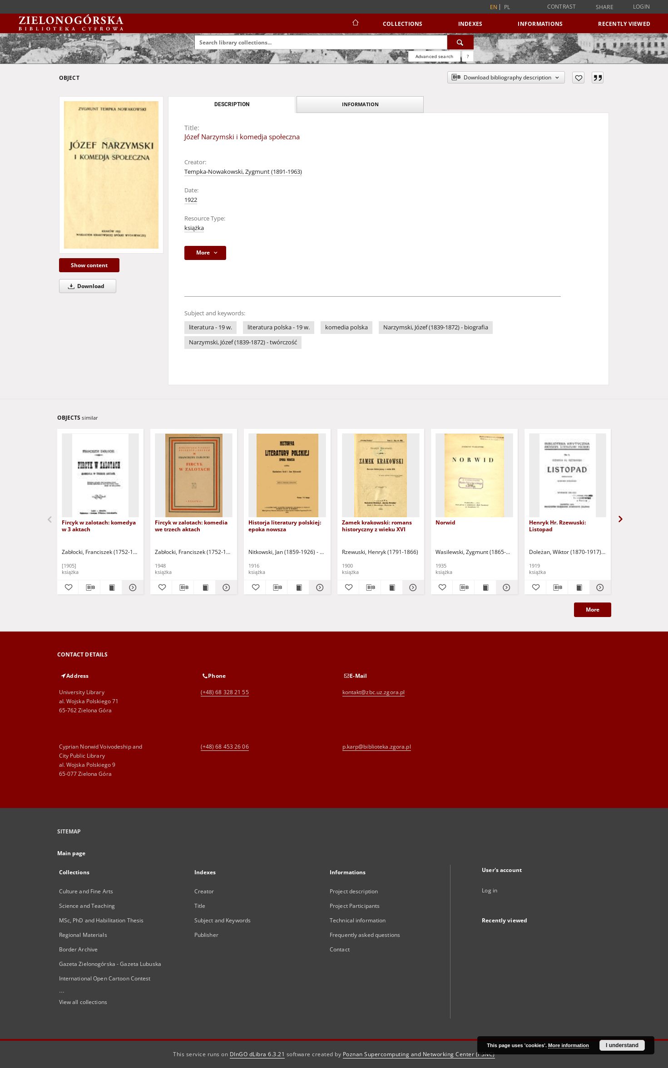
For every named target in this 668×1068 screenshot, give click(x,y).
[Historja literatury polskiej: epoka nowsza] (287, 476)
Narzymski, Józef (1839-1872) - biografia (435, 327)
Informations (540, 24)
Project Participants (355, 906)
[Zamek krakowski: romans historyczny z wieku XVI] (380, 476)
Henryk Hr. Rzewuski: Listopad (557, 526)
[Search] (460, 42)
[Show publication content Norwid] (485, 587)
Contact (340, 949)
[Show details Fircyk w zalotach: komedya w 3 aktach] (131, 587)
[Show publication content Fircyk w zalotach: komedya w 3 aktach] (111, 587)
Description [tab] (231, 104)
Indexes (470, 24)
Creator (204, 891)
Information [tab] (360, 104)
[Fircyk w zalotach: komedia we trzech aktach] (193, 476)
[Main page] (355, 24)
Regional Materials (83, 935)
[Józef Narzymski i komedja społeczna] (111, 174)
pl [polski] (507, 7)
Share (605, 7)
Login (641, 6)
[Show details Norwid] (505, 587)
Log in (489, 890)
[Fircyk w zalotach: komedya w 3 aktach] (100, 476)
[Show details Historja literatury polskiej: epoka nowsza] (318, 587)
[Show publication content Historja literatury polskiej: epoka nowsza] (298, 587)
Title (200, 906)
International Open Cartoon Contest (105, 978)
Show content (89, 265)
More (592, 609)
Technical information (358, 920)
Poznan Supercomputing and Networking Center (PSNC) (419, 1054)
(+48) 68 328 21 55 (225, 692)
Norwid (445, 522)
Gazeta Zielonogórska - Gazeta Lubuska (110, 964)
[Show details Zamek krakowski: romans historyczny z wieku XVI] (412, 587)
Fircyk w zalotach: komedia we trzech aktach (191, 526)
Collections (403, 24)
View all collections (83, 1002)
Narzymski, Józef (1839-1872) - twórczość (243, 342)
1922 (190, 200)
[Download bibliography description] (89, 587)
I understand (622, 1045)
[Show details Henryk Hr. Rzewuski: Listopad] (599, 587)
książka (194, 228)
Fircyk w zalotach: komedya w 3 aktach (99, 526)
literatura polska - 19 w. (278, 327)
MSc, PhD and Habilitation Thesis (101, 920)
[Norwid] (474, 476)
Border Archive (78, 949)
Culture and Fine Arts (86, 891)
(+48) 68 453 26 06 (225, 746)
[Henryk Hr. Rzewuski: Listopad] (567, 476)
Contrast (561, 6)
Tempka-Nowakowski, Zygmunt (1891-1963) (243, 172)
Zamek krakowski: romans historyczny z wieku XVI (377, 526)
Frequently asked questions (365, 935)
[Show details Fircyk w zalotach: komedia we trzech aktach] (225, 587)
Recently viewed (624, 24)
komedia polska (346, 327)
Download (84, 286)
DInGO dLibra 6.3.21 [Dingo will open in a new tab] (257, 1054)
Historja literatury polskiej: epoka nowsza (284, 526)
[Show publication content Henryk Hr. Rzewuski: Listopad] (578, 587)
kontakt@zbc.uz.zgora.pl (373, 692)
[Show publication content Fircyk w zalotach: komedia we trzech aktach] (204, 587)
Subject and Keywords (222, 920)
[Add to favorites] (578, 77)
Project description (354, 891)
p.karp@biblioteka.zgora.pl (376, 746)
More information (568, 1045)
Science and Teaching (87, 906)
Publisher (206, 935)
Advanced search (434, 56)
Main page (71, 853)
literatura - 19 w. (210, 327)
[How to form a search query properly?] (468, 56)
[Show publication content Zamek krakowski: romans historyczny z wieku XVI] (391, 587)
